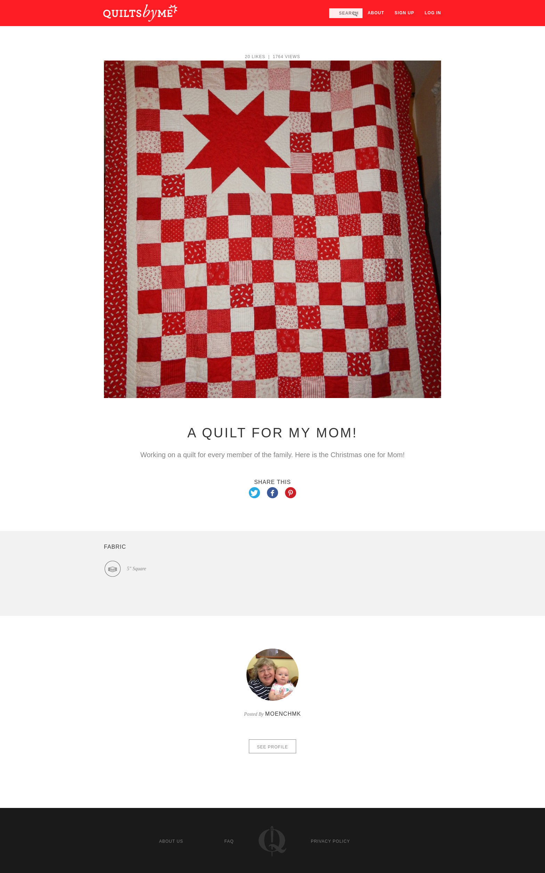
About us (171, 841)
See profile (272, 747)
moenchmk (283, 714)
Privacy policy (330, 841)
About (376, 12)
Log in (433, 12)
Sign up (404, 12)
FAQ (229, 841)
